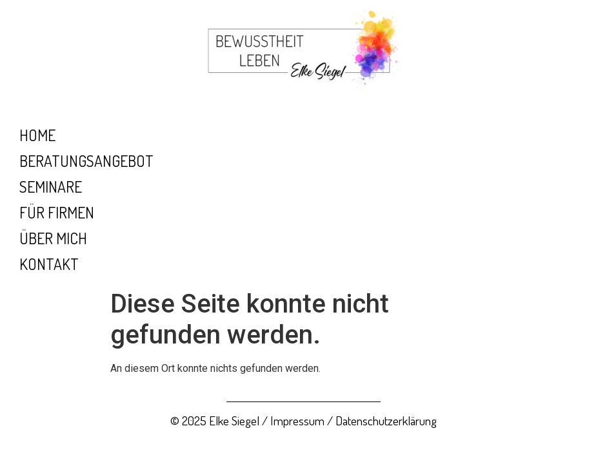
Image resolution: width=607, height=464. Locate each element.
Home (37, 135)
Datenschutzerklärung (386, 420)
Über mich (53, 238)
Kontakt (49, 264)
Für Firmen (56, 212)
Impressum (297, 420)
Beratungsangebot (86, 161)
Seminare (50, 187)
